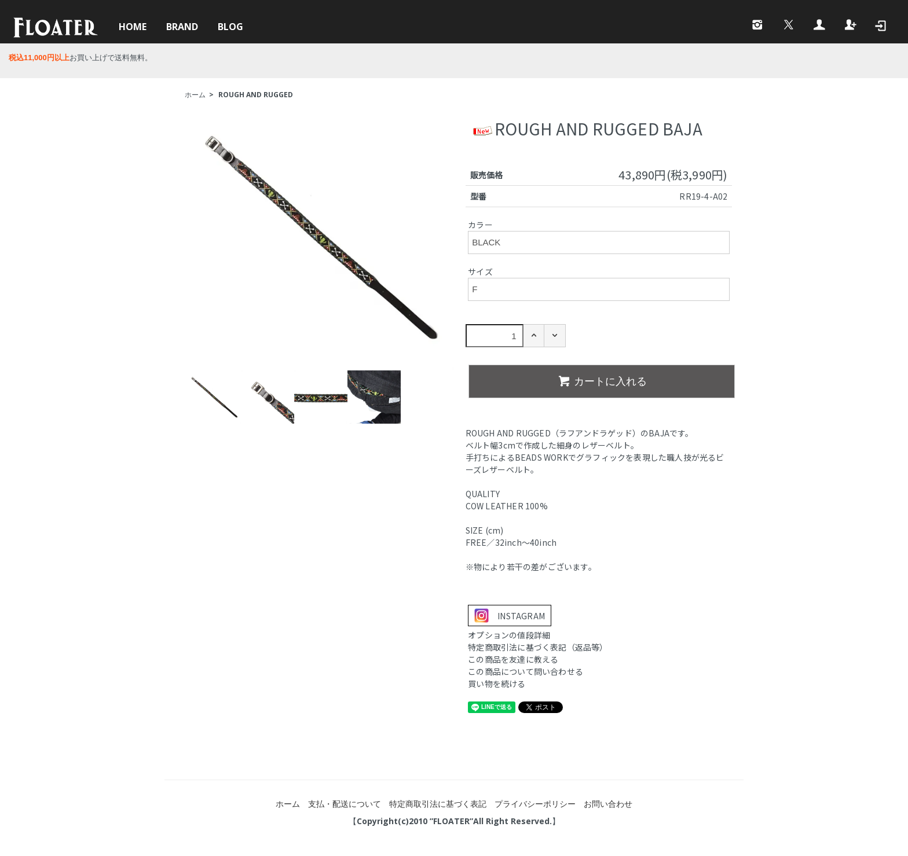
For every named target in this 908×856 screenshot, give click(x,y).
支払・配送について (344, 803)
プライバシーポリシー (535, 803)
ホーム (195, 95)
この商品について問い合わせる (525, 671)
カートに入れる (602, 381)
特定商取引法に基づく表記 (437, 803)
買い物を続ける (496, 683)
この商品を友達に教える (513, 659)
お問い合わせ (608, 803)
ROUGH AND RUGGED (255, 95)
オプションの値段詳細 (509, 635)
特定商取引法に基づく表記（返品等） (537, 647)
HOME (133, 26)
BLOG (230, 26)
